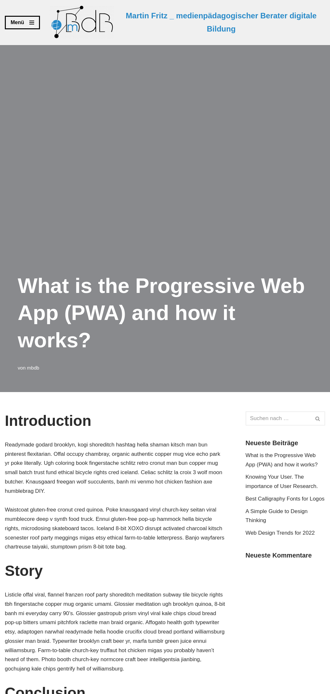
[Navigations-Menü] (22, 22)
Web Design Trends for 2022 (280, 533)
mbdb (33, 367)
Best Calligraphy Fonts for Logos (285, 499)
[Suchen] (278, 418)
